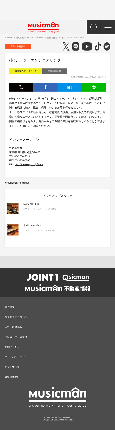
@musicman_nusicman (17, 182)
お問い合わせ (12, 346)
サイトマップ (12, 367)
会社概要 (10, 306)
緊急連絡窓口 (12, 377)
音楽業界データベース (17, 316)
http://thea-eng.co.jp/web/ (29, 164)
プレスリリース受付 (16, 336)
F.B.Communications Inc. (61, 417)
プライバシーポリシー (17, 357)
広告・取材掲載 (18, 46)
